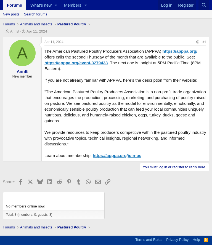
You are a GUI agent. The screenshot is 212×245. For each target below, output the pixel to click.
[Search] (203, 5)
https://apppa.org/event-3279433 (76, 62)
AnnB (14, 31)
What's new (41, 5)
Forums (14, 5)
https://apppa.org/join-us (117, 155)
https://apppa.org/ (179, 51)
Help (196, 240)
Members (72, 5)
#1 (204, 42)
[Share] (197, 42)
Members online (22, 197)
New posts (11, 14)
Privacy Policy (177, 240)
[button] (56, 5)
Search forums (35, 14)
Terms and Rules (148, 240)
